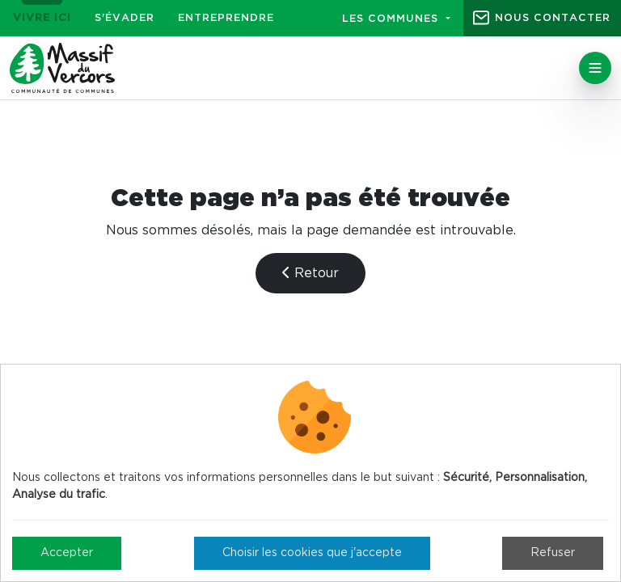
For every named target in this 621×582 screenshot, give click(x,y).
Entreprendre (226, 18)
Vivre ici (42, 18)
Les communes (392, 19)
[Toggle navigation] (595, 68)
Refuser (552, 553)
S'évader (124, 18)
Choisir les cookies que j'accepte (312, 553)
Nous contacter (552, 18)
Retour (310, 273)
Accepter (66, 553)
